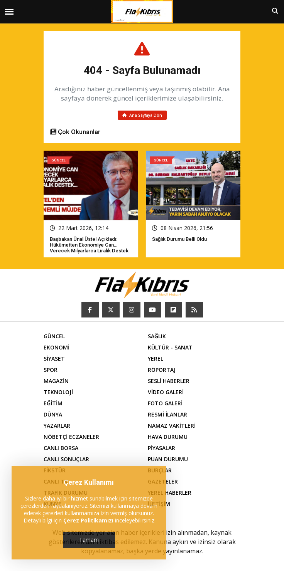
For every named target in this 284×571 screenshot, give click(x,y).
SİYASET (54, 358)
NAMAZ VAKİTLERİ (172, 425)
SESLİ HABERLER (168, 381)
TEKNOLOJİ (58, 392)
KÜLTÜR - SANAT (170, 347)
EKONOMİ (56, 347)
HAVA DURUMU (168, 436)
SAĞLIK (157, 336)
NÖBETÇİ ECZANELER (71, 436)
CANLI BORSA (61, 448)
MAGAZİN (56, 381)
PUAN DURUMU (168, 459)
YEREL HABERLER (169, 492)
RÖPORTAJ (162, 369)
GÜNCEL (54, 336)
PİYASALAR (161, 448)
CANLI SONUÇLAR (66, 459)
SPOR (50, 369)
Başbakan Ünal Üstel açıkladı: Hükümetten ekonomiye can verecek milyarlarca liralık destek (89, 245)
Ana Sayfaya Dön (142, 115)
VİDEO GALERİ (166, 392)
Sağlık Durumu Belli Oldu (179, 239)
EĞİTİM (53, 403)
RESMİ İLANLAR (167, 414)
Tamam (89, 539)
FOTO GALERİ (165, 403)
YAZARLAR (57, 425)
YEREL (155, 358)
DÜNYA (53, 414)
